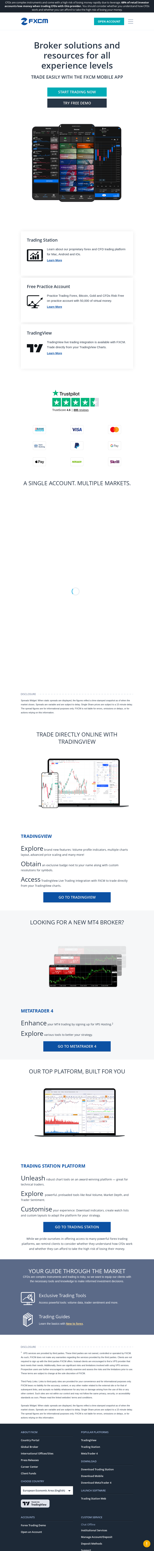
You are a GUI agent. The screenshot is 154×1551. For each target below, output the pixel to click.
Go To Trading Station (77, 1227)
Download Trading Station (97, 1469)
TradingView (88, 1440)
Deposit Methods (91, 1543)
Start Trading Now (77, 92)
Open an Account (31, 1532)
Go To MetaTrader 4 (77, 1046)
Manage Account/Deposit (96, 1537)
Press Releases (30, 1460)
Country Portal (30, 1440)
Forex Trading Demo (33, 1525)
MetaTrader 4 (89, 1453)
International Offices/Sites (37, 1453)
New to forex (74, 1323)
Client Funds (28, 1473)
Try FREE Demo (77, 103)
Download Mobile (92, 1476)
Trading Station (90, 1447)
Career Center (29, 1467)
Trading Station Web (93, 1498)
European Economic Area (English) (44, 1490)
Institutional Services (94, 1530)
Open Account (109, 21)
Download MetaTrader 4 (96, 1482)
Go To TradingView (77, 897)
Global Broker (29, 1447)
